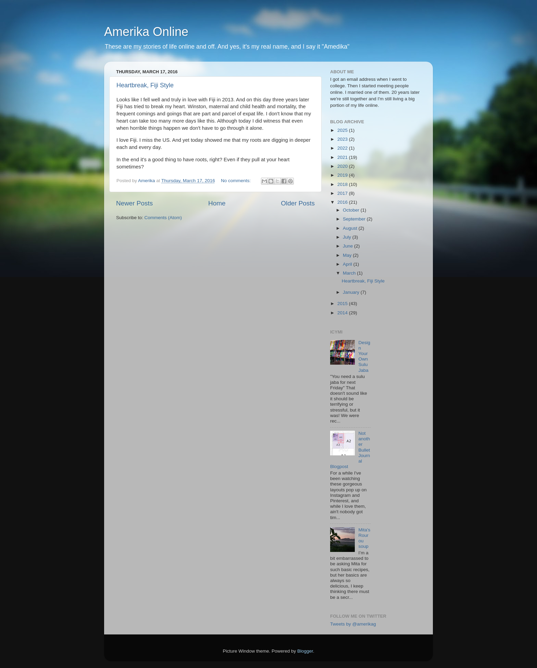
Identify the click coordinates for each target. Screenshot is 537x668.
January (352, 292)
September (355, 219)
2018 (343, 184)
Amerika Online (146, 32)
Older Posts (298, 203)
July (347, 237)
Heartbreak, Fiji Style (145, 85)
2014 (343, 312)
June (348, 246)
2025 (343, 130)
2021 (343, 157)
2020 (343, 166)
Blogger (305, 651)
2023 (343, 139)
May (348, 255)
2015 (343, 303)
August (351, 228)
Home (216, 203)
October (352, 210)
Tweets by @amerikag (353, 624)
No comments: (236, 180)
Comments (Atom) (163, 217)
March (350, 273)
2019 (343, 175)
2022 (343, 148)
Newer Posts (134, 203)
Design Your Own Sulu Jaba (364, 356)
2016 (343, 202)
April (348, 264)
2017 (343, 193)
